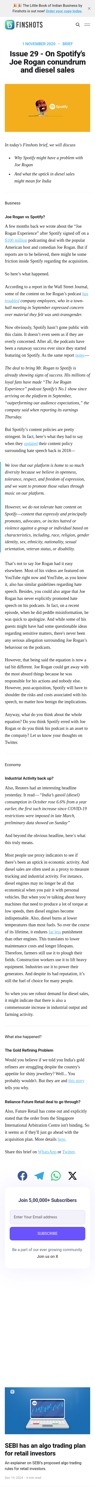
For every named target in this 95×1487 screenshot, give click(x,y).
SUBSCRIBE (47, 1233)
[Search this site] (78, 25)
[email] (47, 1217)
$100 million (16, 240)
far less (55, 931)
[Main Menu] (87, 24)
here (61, 1139)
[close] (89, 8)
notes (80, 355)
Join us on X (47, 1256)
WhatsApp (48, 1151)
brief (68, 44)
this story (76, 1080)
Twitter (68, 1151)
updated (31, 443)
